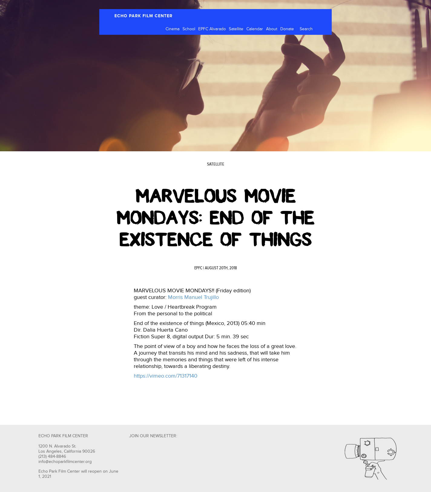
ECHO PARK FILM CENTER (143, 15)
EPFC (198, 268)
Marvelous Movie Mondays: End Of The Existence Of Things (215, 218)
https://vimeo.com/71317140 (165, 376)
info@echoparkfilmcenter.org (65, 461)
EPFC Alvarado (212, 29)
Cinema (172, 29)
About (271, 29)
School (189, 29)
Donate (287, 29)
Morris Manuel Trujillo (193, 297)
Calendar (254, 29)
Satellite (236, 29)
